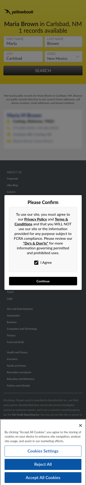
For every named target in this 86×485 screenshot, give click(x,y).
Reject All (43, 465)
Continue (43, 281)
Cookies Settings (43, 452)
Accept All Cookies (43, 479)
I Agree (43, 262)
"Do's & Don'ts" (35, 243)
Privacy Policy (35, 219)
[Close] (80, 427)
